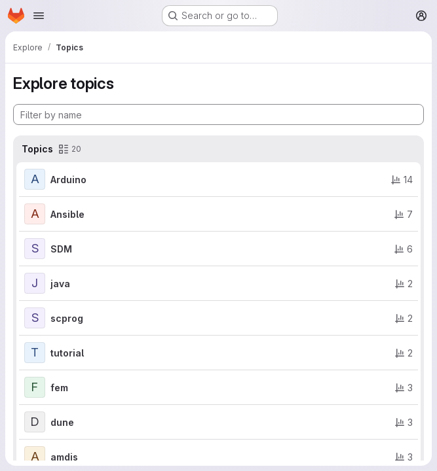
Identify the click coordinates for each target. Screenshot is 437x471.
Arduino (68, 179)
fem (59, 387)
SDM (61, 248)
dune (62, 422)
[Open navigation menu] (38, 15)
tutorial (67, 352)
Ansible (67, 214)
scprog (66, 318)
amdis (64, 456)
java (60, 283)
